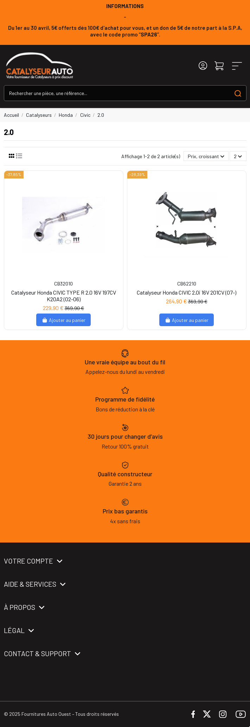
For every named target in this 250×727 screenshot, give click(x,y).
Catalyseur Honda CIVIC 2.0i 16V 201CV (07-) (186, 292)
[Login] (202, 66)
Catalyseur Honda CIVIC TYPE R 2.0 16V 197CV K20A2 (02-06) (63, 295)
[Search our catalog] (238, 93)
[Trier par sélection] (206, 156)
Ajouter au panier (63, 320)
